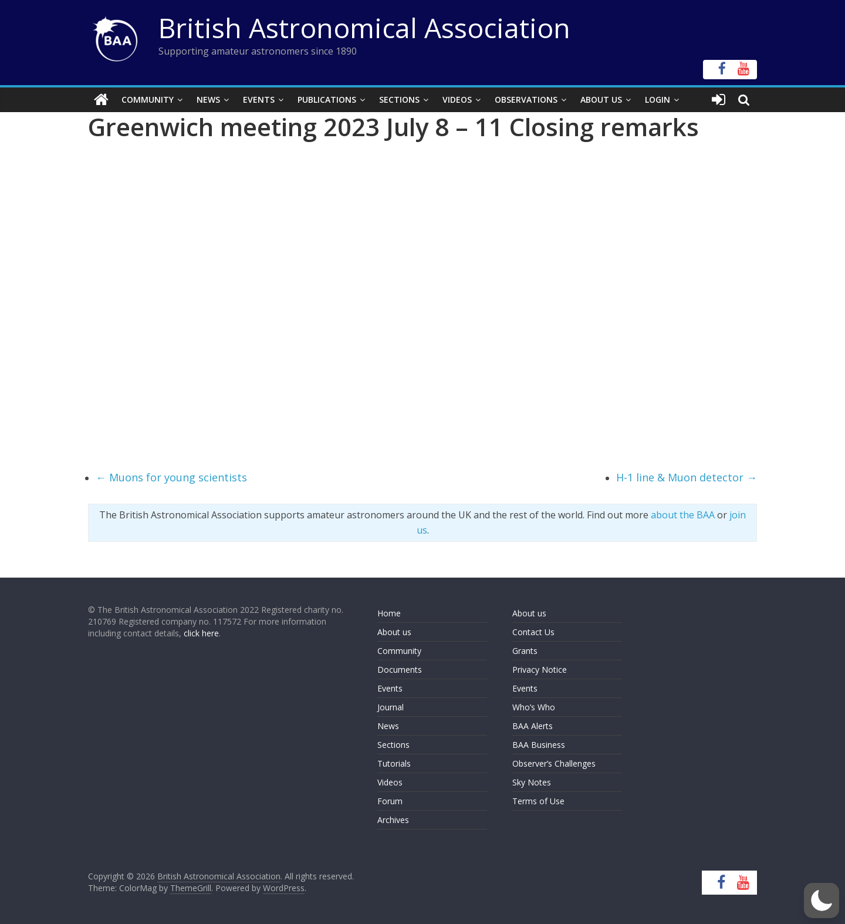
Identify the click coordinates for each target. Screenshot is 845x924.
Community (147, 99)
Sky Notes (531, 782)
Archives (393, 819)
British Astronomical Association (364, 27)
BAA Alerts (532, 725)
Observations (526, 99)
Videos (457, 99)
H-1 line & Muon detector (686, 477)
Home (389, 613)
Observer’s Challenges (554, 763)
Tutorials (394, 763)
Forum (390, 801)
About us (394, 632)
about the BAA (683, 514)
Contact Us (533, 632)
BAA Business (538, 744)
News (208, 99)
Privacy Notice (539, 669)
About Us (601, 99)
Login (657, 99)
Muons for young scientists (171, 477)
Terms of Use (538, 801)
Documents (399, 669)
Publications (327, 99)
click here (201, 633)
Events (259, 99)
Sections (399, 99)
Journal (390, 707)
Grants (525, 650)
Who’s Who (533, 707)
